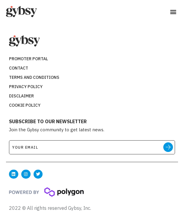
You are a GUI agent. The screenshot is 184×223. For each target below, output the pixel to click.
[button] (173, 12)
